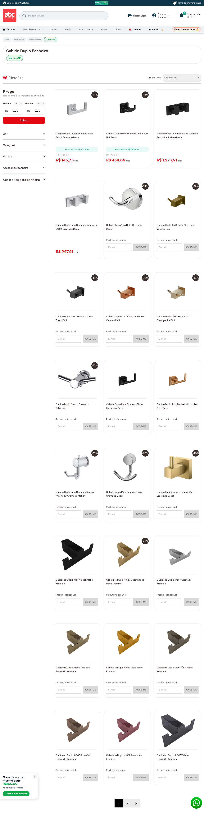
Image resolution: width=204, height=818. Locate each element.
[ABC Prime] (102, 3)
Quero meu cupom (16, 793)
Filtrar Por (13, 78)
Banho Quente (86, 29)
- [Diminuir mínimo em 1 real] (21, 103)
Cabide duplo (51, 39)
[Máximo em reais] (35, 111)
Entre (160, 14)
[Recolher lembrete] (35, 776)
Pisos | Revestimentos (32, 29)
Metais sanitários (19, 39)
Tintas (118, 29)
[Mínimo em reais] (13, 111)
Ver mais (14, 58)
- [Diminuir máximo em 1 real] (43, 103)
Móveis (104, 29)
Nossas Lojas (137, 15)
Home (7, 39)
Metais (68, 29)
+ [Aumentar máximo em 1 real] (38, 103)
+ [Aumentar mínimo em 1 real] (16, 103)
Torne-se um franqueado (186, 3)
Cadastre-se (164, 17)
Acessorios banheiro (35, 39)
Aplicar (24, 120)
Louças (53, 29)
